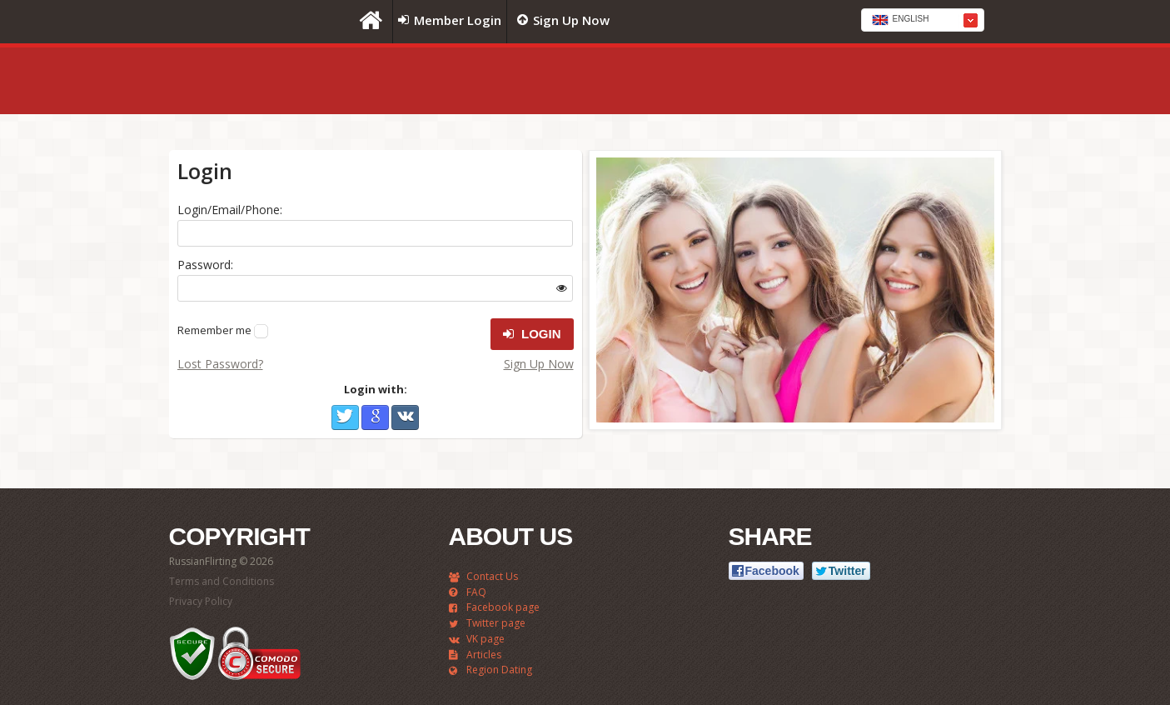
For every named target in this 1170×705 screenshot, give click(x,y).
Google (375, 417)
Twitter (345, 417)
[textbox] (922, 20)
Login (532, 334)
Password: (205, 264)
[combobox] (922, 20)
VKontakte (405, 417)
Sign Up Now (539, 364)
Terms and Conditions (221, 581)
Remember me (214, 330)
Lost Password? (220, 364)
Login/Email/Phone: (229, 210)
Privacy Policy (200, 601)
